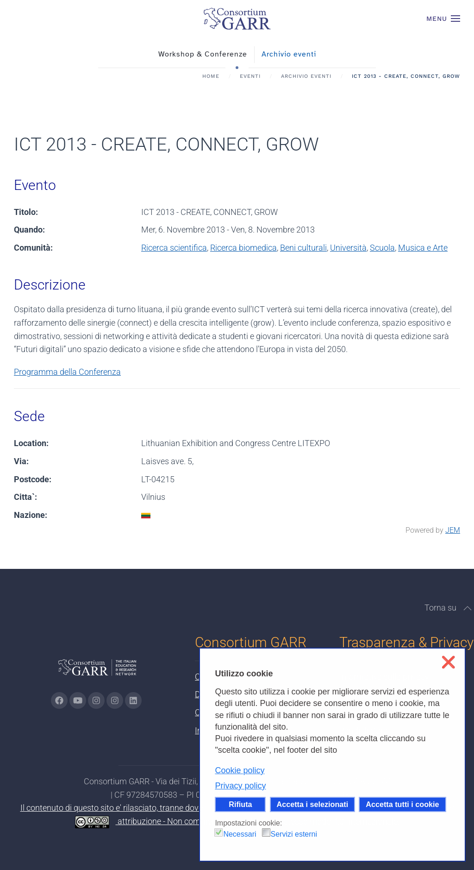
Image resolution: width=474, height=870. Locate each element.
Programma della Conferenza (67, 372)
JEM (452, 530)
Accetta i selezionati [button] (313, 804)
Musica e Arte (423, 247)
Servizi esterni (294, 834)
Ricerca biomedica (243, 247)
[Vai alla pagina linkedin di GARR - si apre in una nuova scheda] (133, 700)
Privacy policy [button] (240, 785)
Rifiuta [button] (240, 804)
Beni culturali (303, 247)
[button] (443, 18)
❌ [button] (448, 662)
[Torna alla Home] (237, 18)
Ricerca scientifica (174, 247)
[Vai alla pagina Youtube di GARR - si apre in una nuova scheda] (77, 700)
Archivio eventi (289, 54)
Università (348, 247)
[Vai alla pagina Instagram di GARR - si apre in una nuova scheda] (96, 700)
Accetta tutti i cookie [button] (402, 804)
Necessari (239, 834)
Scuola (382, 247)
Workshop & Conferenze (202, 54)
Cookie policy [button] (239, 770)
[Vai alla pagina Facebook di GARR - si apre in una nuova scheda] (59, 700)
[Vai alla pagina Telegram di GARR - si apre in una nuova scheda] (114, 700)
